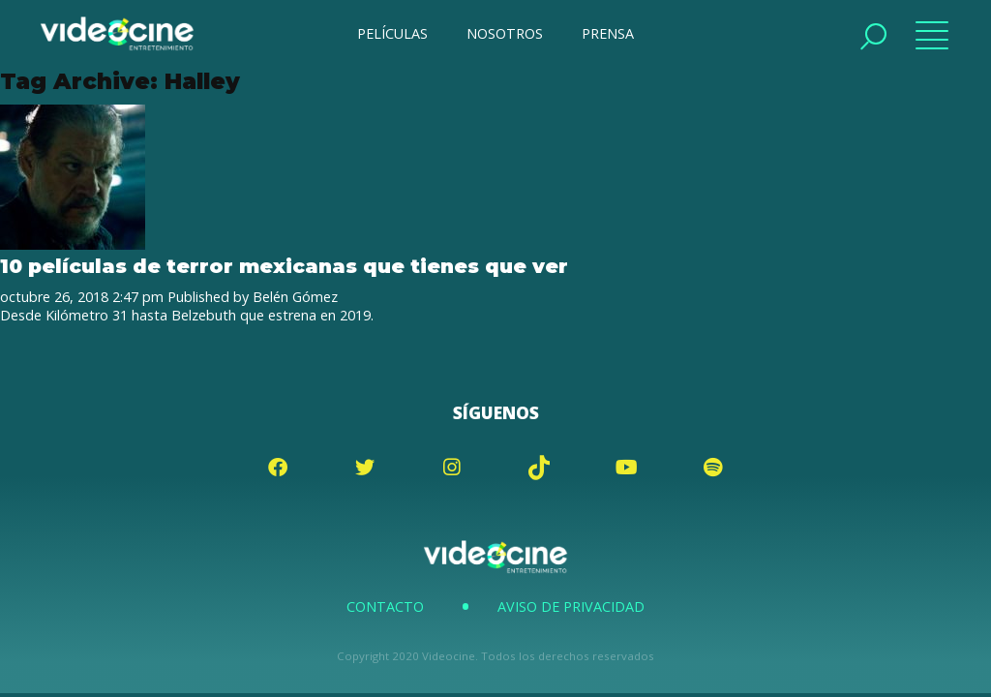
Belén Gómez (295, 297)
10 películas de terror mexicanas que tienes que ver (284, 266)
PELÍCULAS (392, 33)
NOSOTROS (504, 33)
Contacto (385, 606)
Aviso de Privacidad (571, 606)
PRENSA (608, 33)
